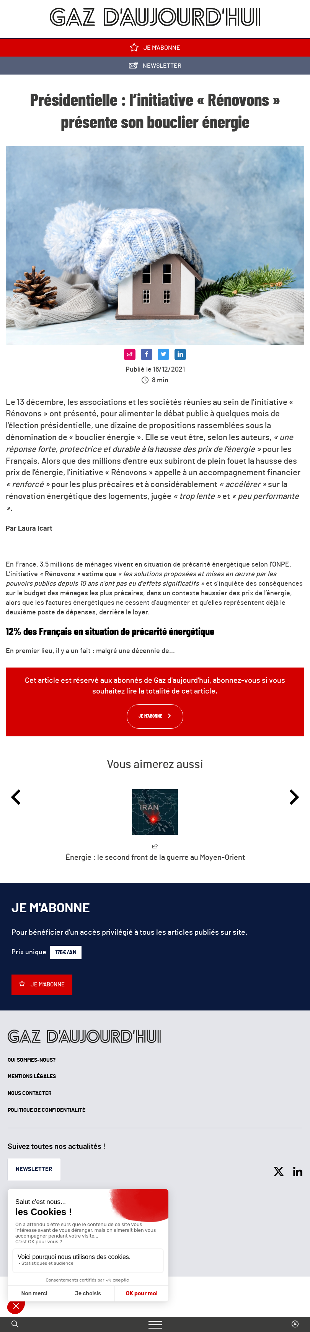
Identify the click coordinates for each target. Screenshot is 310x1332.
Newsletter (155, 67)
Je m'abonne (155, 49)
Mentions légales (32, 1076)
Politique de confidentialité (46, 1110)
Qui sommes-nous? (31, 1060)
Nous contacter (30, 1093)
